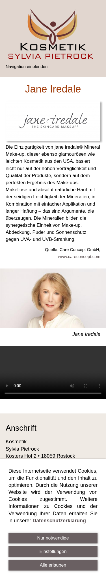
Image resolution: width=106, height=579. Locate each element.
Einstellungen (52, 551)
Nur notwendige (53, 538)
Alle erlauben (53, 565)
